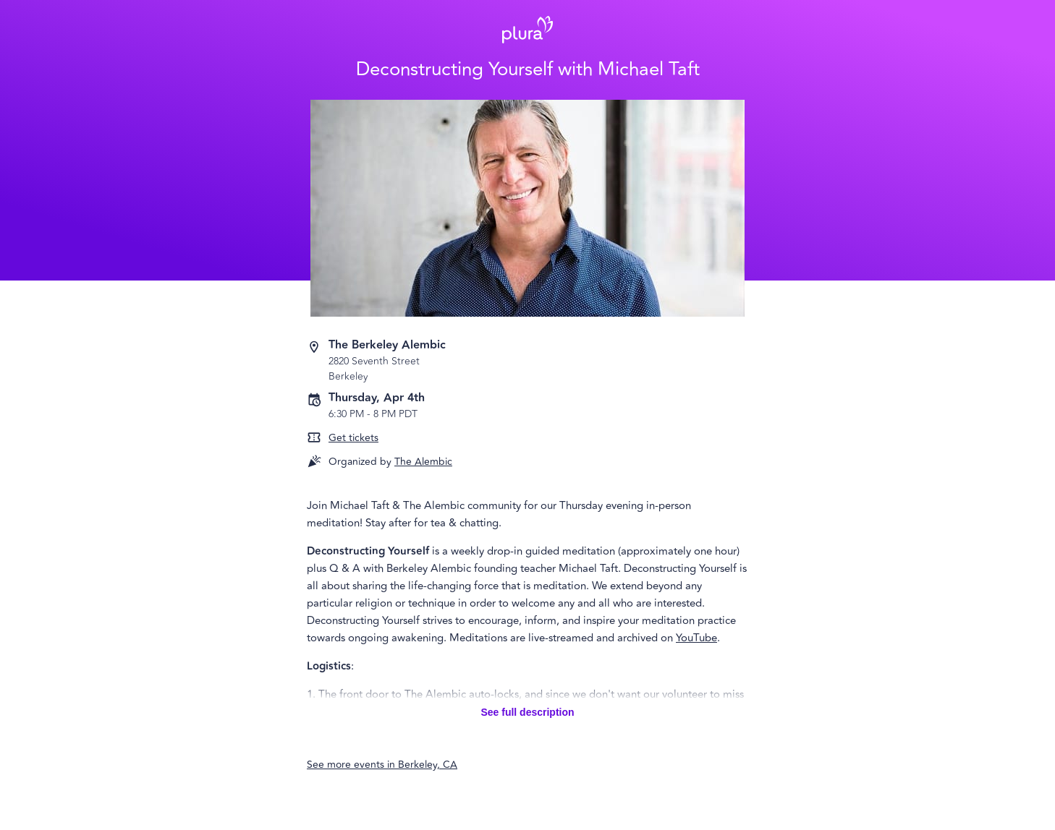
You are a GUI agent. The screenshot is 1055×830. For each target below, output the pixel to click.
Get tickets (353, 437)
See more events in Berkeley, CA (382, 764)
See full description (527, 712)
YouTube (696, 638)
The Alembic (423, 461)
